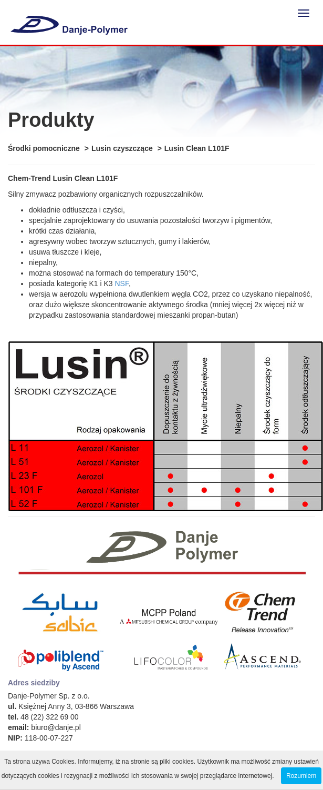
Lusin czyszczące (122, 148)
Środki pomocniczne (44, 148)
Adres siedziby (34, 682)
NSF (121, 283)
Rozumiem (301, 775)
